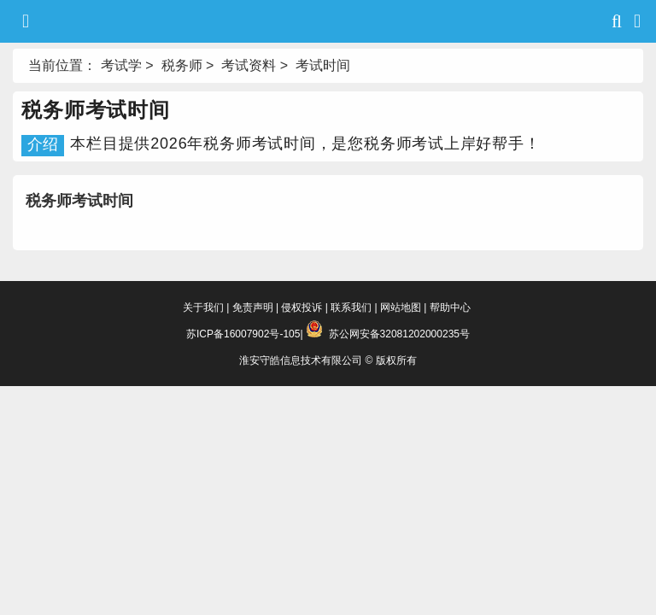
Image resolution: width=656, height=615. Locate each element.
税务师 (181, 65)
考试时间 (323, 65)
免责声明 (252, 307)
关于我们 (203, 307)
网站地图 (400, 307)
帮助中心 (450, 307)
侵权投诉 (301, 307)
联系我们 (351, 307)
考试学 (121, 65)
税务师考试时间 (79, 200)
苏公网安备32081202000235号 (399, 334)
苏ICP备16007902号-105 (243, 334)
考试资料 (248, 65)
